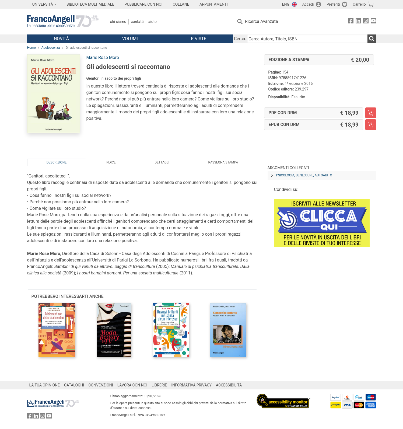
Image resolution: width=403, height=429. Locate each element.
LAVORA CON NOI (132, 385)
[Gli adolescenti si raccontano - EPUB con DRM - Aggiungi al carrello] (370, 124)
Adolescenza (50, 48)
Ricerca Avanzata (261, 21)
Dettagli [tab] (162, 162)
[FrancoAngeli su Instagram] (366, 21)
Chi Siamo (118, 21)
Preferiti (333, 4)
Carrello (359, 4)
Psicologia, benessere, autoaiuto (304, 175)
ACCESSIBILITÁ (229, 385)
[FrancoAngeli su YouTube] (373, 21)
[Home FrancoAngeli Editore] (63, 21)
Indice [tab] (111, 162)
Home (31, 48)
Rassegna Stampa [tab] (223, 162)
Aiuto (152, 21)
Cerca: (240, 38)
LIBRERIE (159, 385)
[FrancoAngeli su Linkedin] (358, 21)
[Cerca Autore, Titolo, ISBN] (307, 38)
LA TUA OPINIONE (44, 385)
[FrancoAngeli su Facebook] (350, 21)
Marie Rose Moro (102, 57)
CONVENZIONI (100, 385)
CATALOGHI (74, 385)
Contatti (137, 21)
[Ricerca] (371, 38)
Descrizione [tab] (56, 162)
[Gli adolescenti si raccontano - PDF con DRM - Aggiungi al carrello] (370, 112)
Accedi (308, 4)
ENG (285, 4)
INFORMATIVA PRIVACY (191, 385)
